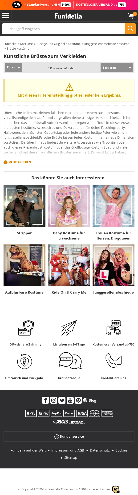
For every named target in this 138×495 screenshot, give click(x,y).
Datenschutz (100, 450)
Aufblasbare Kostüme (24, 292)
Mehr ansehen (19, 162)
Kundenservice (69, 436)
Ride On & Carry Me (69, 292)
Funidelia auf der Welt (28, 450)
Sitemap (70, 457)
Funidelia (10, 44)
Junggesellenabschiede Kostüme (106, 44)
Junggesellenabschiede (113, 292)
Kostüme (26, 44)
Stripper (24, 233)
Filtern (11, 67)
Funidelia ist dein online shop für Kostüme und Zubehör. (68, 16)
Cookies (121, 450)
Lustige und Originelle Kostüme (59, 44)
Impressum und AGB (67, 450)
